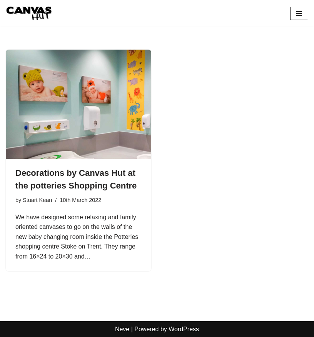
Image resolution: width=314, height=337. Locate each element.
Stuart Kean (37, 200)
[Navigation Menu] (299, 13)
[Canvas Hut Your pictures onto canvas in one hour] (29, 13)
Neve (122, 329)
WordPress (184, 329)
